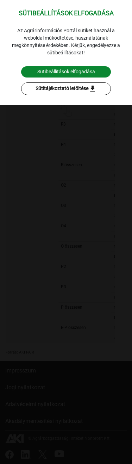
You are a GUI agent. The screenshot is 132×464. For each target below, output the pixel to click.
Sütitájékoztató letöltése (66, 89)
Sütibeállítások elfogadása (66, 71)
